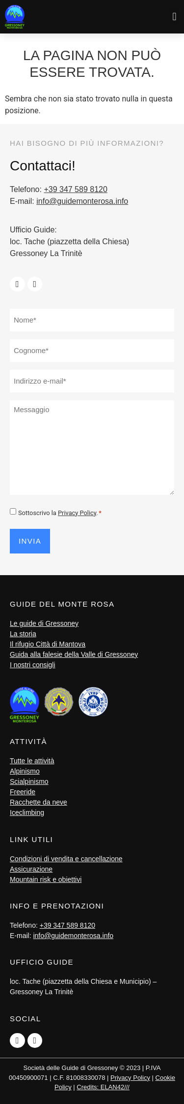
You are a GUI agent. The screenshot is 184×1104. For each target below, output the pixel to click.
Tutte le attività (32, 761)
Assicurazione (31, 869)
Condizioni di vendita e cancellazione (66, 859)
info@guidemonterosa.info (82, 201)
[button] (174, 16)
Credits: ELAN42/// (103, 1087)
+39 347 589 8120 (75, 189)
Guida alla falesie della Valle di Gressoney (74, 654)
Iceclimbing (27, 812)
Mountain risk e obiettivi (45, 879)
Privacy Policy (77, 513)
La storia (23, 634)
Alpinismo (25, 771)
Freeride (22, 792)
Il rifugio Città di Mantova (47, 644)
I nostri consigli (32, 665)
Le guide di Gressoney (44, 623)
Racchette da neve (38, 802)
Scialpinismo (29, 781)
